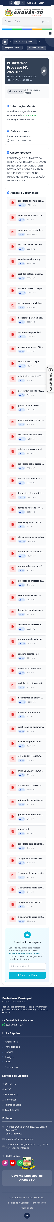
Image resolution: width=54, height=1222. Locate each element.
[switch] (17, 3)
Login (41, 2)
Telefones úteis (11, 1104)
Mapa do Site (27, 1208)
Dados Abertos (11, 1067)
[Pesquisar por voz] (42, 21)
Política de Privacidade (18, 1202)
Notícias (7, 1052)
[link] (27, 12)
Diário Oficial (10, 1094)
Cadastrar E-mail (27, 975)
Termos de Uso (39, 1202)
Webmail (31, 2)
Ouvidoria (9, 1084)
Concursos (9, 1099)
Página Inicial (10, 1041)
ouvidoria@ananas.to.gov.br (19, 1139)
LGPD (6, 1062)
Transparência (11, 1046)
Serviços (8, 1057)
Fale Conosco (10, 1110)
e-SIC (6, 1089)
